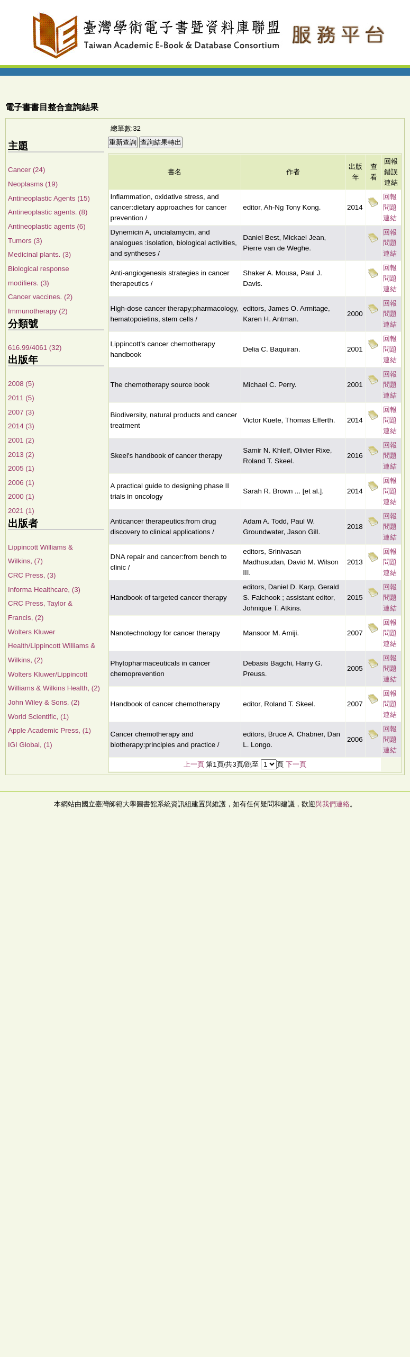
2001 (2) (21, 440)
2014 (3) (21, 426)
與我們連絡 (332, 804)
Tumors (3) (25, 241)
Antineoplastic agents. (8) (47, 212)
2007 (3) (21, 412)
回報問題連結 (390, 207)
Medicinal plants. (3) (39, 254)
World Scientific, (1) (38, 717)
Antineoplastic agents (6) (47, 226)
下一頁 (296, 764)
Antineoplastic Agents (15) (49, 198)
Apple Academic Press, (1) (49, 730)
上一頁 (194, 764)
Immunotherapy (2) (38, 311)
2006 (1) (21, 483)
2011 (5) (21, 398)
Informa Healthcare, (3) (44, 590)
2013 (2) (21, 455)
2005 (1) (21, 468)
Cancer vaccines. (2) (40, 297)
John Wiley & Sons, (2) (44, 702)
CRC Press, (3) (32, 575)
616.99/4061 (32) (35, 348)
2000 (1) (21, 496)
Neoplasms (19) (33, 184)
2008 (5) (21, 384)
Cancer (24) (26, 170)
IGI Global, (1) (30, 745)
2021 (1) (21, 511)
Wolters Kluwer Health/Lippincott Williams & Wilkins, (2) (51, 646)
